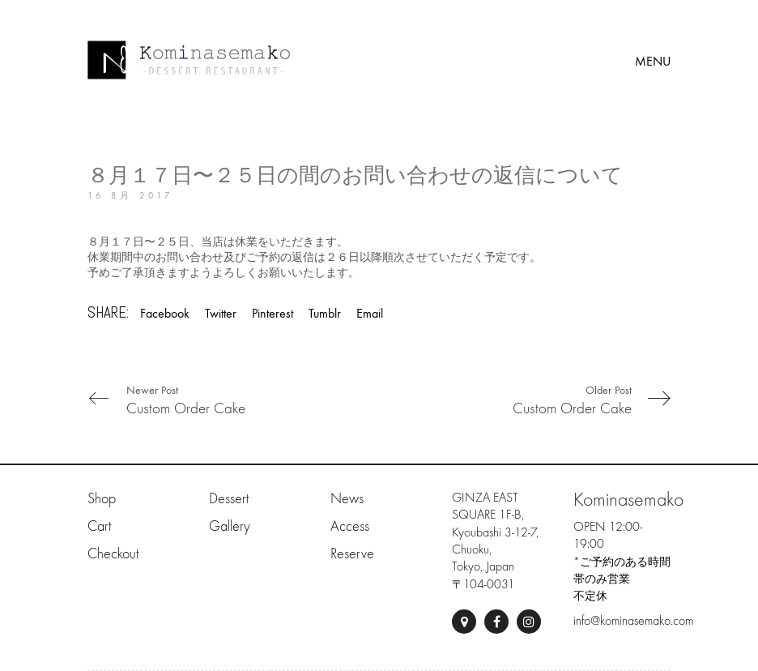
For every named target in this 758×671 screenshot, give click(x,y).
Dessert (229, 498)
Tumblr (325, 313)
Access (349, 526)
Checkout (112, 553)
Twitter (220, 313)
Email (369, 313)
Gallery (229, 526)
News (347, 498)
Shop (101, 498)
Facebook (165, 313)
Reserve (352, 553)
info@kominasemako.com (633, 620)
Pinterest (272, 313)
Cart (99, 526)
